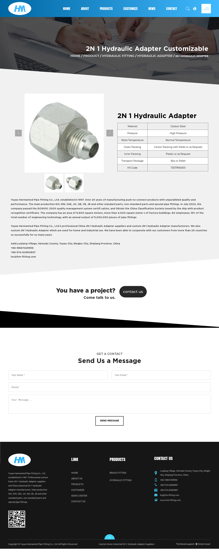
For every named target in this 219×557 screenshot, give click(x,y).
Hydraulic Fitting (118, 56)
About (85, 8)
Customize (130, 8)
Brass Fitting (118, 474)
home (75, 56)
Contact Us (78, 503)
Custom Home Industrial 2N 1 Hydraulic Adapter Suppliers (130, 552)
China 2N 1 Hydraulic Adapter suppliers (102, 226)
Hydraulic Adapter (154, 56)
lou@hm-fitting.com (23, 257)
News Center (79, 497)
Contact (171, 8)
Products (106, 8)
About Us (76, 480)
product (91, 56)
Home (66, 8)
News (151, 8)
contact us (133, 291)
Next (109, 133)
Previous (18, 133)
